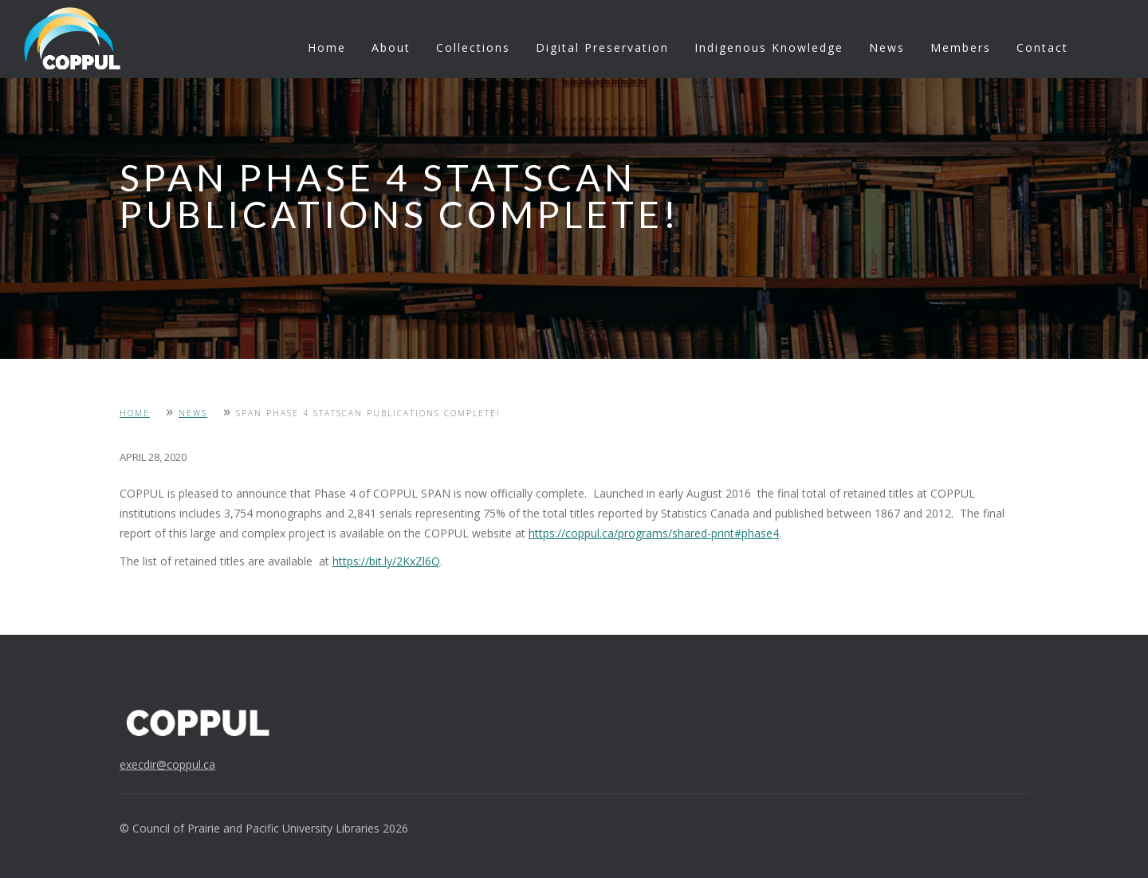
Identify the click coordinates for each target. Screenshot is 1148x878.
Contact (1042, 47)
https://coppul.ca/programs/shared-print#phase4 (654, 533)
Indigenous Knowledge (768, 47)
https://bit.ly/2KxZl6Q (386, 561)
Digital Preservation (602, 47)
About (391, 47)
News (887, 47)
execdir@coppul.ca (167, 764)
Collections (473, 47)
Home (327, 47)
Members (960, 47)
